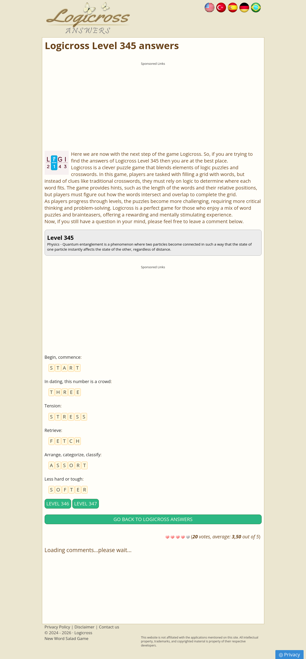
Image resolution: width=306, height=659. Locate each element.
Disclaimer (85, 627)
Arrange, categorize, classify (73, 454)
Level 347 (85, 503)
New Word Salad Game (66, 638)
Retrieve (53, 430)
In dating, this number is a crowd (78, 381)
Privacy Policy (57, 627)
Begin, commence (63, 357)
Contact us (109, 627)
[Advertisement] (153, 101)
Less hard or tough (63, 479)
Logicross (83, 632)
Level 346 (57, 503)
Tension (53, 406)
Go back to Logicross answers (153, 519)
